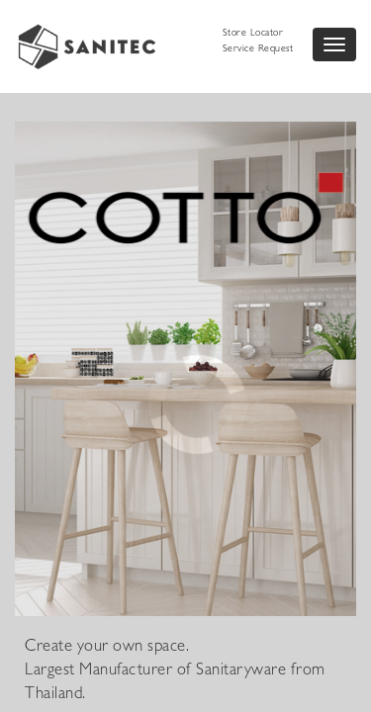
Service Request (258, 49)
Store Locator (253, 34)
